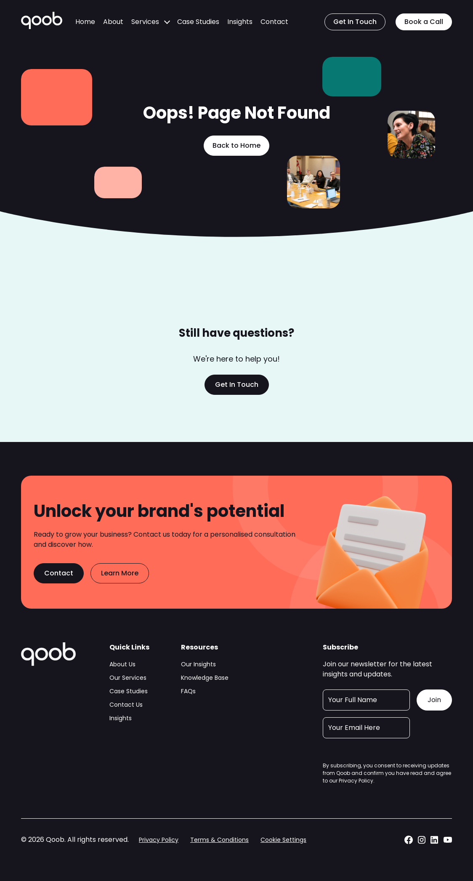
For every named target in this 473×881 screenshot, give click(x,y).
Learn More (119, 573)
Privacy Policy (356, 780)
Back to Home (236, 145)
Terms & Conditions (219, 840)
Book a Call (423, 22)
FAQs (188, 691)
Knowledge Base (205, 677)
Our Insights (198, 664)
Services (145, 22)
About (113, 22)
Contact (274, 22)
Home (85, 22)
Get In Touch (355, 22)
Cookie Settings (283, 840)
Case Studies (198, 22)
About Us (122, 664)
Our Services (127, 677)
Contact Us (126, 704)
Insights (239, 22)
